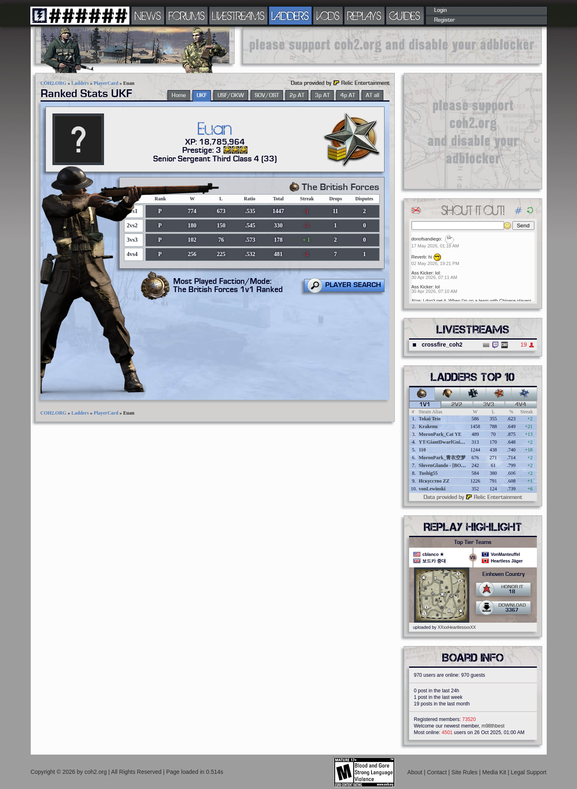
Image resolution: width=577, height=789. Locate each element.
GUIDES (405, 16)
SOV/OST (267, 95)
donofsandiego (426, 238)
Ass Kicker (422, 272)
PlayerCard (106, 83)
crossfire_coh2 (442, 344)
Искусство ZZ (434, 481)
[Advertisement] (392, 45)
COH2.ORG (54, 83)
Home (179, 95)
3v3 (488, 405)
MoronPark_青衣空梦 (442, 457)
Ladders (80, 83)
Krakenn (428, 426)
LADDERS (290, 16)
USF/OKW (230, 95)
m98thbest (493, 726)
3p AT (322, 95)
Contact (437, 772)
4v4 (520, 405)
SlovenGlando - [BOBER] (446, 465)
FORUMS (187, 16)
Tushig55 (428, 473)
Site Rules (465, 772)
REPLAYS (364, 16)
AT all (372, 95)
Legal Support (528, 772)
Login (440, 10)
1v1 (424, 405)
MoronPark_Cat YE (440, 434)
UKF (202, 95)
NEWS (148, 16)
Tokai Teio (430, 419)
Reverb (419, 256)
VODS (328, 16)
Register (444, 20)
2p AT (297, 95)
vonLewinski (432, 489)
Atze (416, 300)
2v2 (456, 405)
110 (422, 450)
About (415, 772)
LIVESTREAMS (238, 16)
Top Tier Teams (472, 542)
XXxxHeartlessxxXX (457, 627)
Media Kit (495, 772)
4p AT (347, 95)
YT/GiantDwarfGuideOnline (449, 442)
